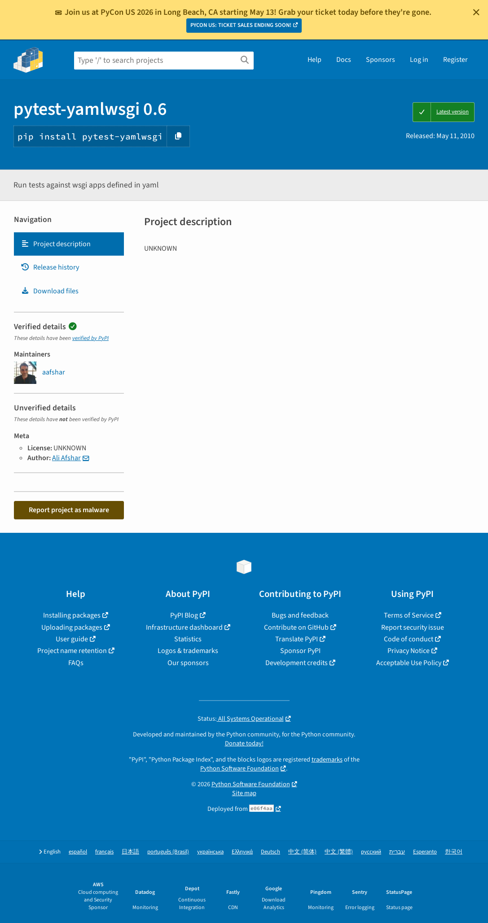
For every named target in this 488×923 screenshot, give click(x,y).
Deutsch (270, 852)
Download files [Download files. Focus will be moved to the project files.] (50, 291)
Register (455, 60)
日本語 (130, 852)
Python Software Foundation (239, 768)
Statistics (188, 639)
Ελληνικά (242, 852)
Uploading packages (71, 627)
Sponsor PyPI (300, 651)
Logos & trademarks (188, 651)
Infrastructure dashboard (184, 627)
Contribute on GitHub (296, 627)
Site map (244, 793)
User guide (72, 639)
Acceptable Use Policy (408, 663)
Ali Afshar (66, 458)
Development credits (296, 663)
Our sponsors (188, 663)
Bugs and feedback (300, 615)
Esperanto (425, 852)
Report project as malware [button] (69, 510)
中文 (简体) (302, 852)
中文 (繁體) (339, 852)
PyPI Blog (184, 615)
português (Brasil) (168, 852)
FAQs (76, 663)
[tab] (69, 244)
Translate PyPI (296, 639)
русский (371, 852)
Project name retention (72, 651)
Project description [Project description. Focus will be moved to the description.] (56, 244)
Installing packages (72, 615)
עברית (397, 852)
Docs (343, 60)
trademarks (327, 759)
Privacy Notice (408, 651)
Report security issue (412, 627)
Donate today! (244, 743)
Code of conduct (408, 639)
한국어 (453, 852)
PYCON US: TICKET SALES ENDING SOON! (240, 25)
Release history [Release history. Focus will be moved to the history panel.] (50, 267)
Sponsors (380, 60)
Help (314, 60)
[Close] (476, 12)
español (78, 852)
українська (210, 852)
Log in (419, 60)
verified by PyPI (90, 338)
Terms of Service (409, 615)
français (104, 852)
